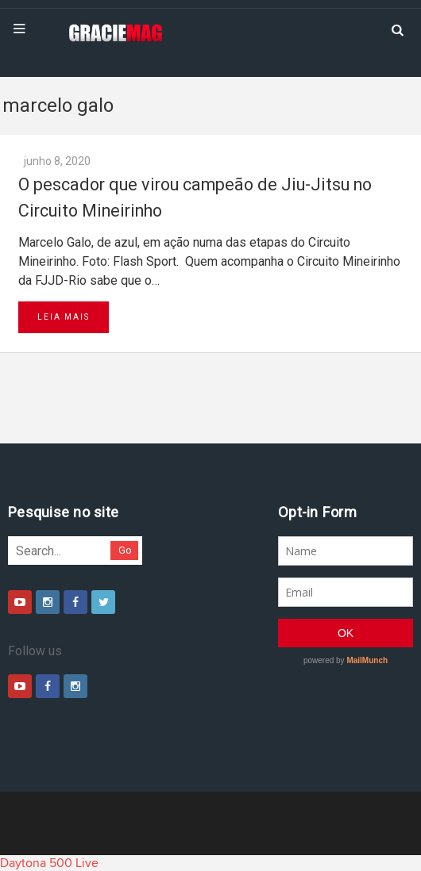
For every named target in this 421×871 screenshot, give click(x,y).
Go (125, 550)
